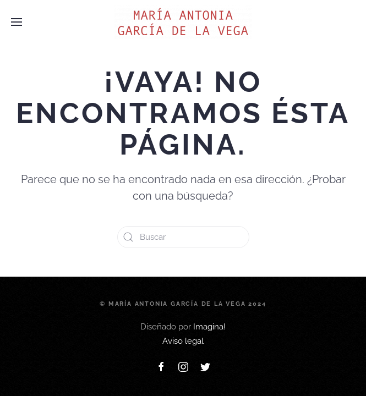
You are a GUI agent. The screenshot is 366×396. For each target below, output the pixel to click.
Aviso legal (183, 341)
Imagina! (209, 327)
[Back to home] (183, 22)
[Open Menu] (16, 22)
